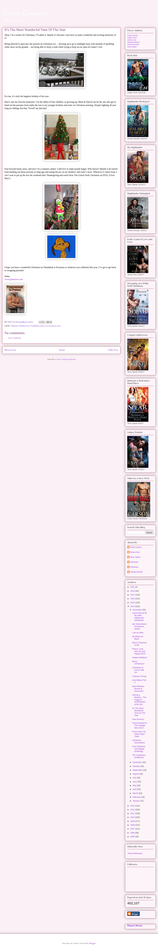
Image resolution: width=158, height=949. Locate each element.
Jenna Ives (44, 326)
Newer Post (10, 350)
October (136, 766)
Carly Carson (132, 35)
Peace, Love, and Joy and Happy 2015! (138, 651)
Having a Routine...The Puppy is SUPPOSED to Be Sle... (139, 700)
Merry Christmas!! (138, 662)
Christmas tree (24, 326)
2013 (132, 806)
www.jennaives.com (14, 279)
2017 (132, 595)
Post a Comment (14, 338)
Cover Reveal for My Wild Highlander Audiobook (139, 616)
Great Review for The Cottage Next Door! (139, 725)
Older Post (113, 350)
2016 (132, 598)
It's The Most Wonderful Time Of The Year (138, 711)
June (135, 781)
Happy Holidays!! (139, 657)
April (135, 789)
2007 (132, 829)
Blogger (92, 943)
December (137, 610)
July (135, 778)
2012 (132, 809)
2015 (132, 602)
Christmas (14, 326)
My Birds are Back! (137, 637)
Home (62, 350)
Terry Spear (132, 47)
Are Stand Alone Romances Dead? (139, 626)
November (137, 762)
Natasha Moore (133, 42)
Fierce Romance (25, 12)
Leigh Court (132, 38)
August (136, 774)
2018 (132, 591)
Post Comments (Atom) (66, 359)
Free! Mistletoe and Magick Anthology (138, 748)
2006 (132, 833)
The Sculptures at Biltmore (138, 756)
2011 (132, 813)
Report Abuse (134, 925)
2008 (132, 825)
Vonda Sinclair (133, 44)
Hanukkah (34, 326)
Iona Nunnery (138, 719)
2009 (132, 821)
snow (59, 326)
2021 (132, 587)
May (135, 785)
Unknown (134, 562)
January (136, 801)
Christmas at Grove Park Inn (138, 670)
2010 (132, 817)
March (136, 793)
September (138, 770)
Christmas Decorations (138, 741)
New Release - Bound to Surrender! (138, 688)
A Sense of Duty (139, 676)
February (137, 797)
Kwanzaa (52, 326)
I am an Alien (138, 632)
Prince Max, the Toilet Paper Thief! (139, 734)
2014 (132, 606)
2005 (132, 836)
